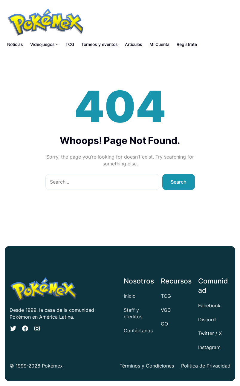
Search (179, 182)
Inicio (130, 296)
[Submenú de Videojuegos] (57, 44)
